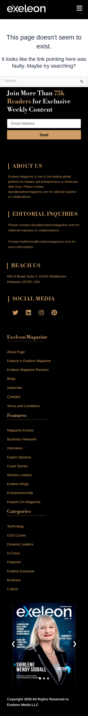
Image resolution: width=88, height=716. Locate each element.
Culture (12, 589)
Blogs (11, 378)
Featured (14, 562)
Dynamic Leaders (20, 544)
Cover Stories (17, 466)
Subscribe (14, 388)
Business (14, 580)
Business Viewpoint (21, 439)
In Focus (13, 553)
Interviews (14, 448)
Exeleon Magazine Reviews (28, 370)
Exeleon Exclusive (20, 571)
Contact (13, 397)
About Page (16, 352)
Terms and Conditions (23, 406)
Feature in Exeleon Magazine (29, 361)
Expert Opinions (19, 457)
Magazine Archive (20, 430)
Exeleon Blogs (18, 484)
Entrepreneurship (20, 493)
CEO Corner (16, 535)
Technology (15, 526)
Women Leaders (19, 475)
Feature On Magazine (23, 502)
